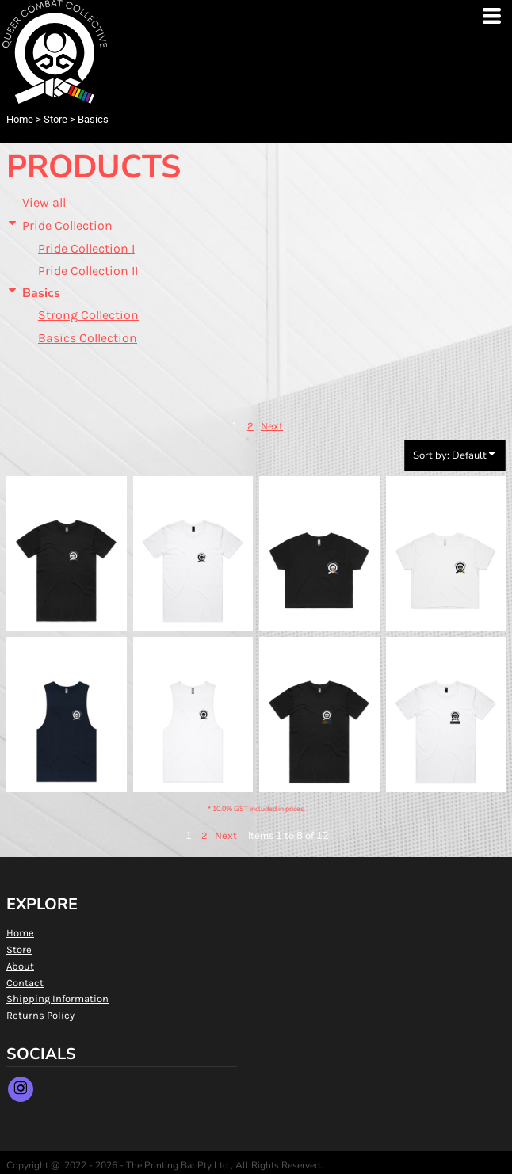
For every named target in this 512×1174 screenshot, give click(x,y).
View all (44, 202)
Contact (25, 983)
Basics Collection (87, 337)
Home (19, 119)
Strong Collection (88, 314)
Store (55, 119)
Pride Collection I (86, 248)
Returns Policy (40, 1015)
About (20, 966)
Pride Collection (67, 225)
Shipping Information (57, 998)
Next (272, 426)
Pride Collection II (88, 270)
